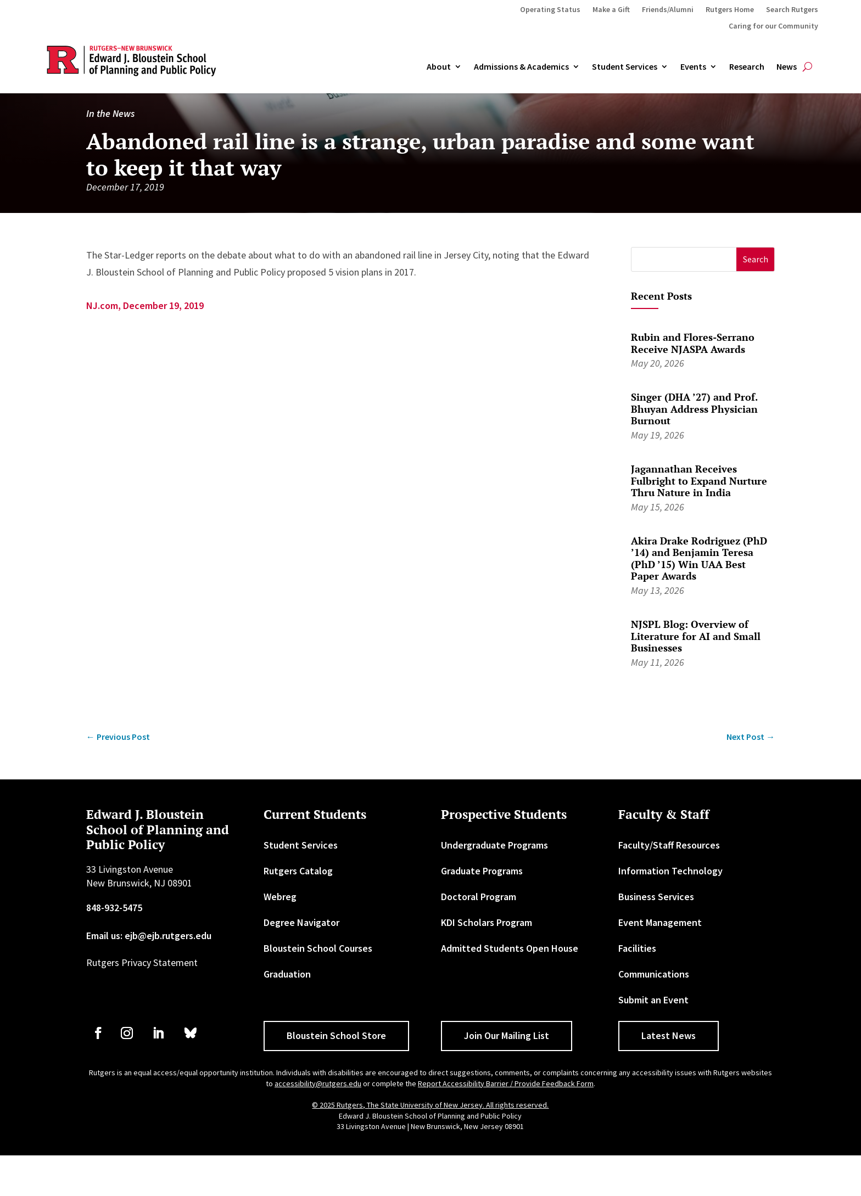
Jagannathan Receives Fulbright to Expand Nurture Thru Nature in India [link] (699, 521)
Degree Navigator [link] (301, 963)
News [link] (786, 67)
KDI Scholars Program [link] (486, 963)
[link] (118, 776)
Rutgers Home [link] (730, 9)
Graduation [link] (287, 1014)
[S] (683, 300)
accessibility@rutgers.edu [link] (318, 1123)
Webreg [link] (280, 937)
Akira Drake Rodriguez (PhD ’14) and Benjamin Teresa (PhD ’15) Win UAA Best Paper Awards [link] (699, 598)
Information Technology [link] (670, 911)
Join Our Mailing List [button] (506, 1076)
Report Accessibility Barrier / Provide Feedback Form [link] (506, 1123)
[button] (755, 300)
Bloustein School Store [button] (336, 1076)
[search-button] (807, 67)
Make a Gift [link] (611, 9)
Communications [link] (653, 1014)
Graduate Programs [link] (482, 911)
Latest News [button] (668, 1076)
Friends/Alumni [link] (668, 9)
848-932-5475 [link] (114, 948)
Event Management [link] (660, 963)
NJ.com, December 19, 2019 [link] (145, 346)
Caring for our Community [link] (773, 26)
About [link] (439, 67)
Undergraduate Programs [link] (494, 885)
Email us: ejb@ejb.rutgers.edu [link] (148, 975)
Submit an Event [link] (653, 1040)
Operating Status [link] (550, 9)
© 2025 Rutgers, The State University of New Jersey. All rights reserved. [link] (430, 1145)
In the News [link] (110, 154)
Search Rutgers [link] (792, 9)
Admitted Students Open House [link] (509, 988)
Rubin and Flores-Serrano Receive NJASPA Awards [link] (692, 383)
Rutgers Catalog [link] (298, 911)
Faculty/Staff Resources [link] (669, 885)
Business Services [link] (656, 937)
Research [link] (746, 67)
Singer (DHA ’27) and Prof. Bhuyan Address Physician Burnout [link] (694, 449)
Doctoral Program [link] (478, 937)
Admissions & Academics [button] (521, 67)
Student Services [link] (624, 67)
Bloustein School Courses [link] (318, 988)
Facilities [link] (637, 988)
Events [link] (693, 67)
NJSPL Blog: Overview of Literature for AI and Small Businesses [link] (696, 676)
